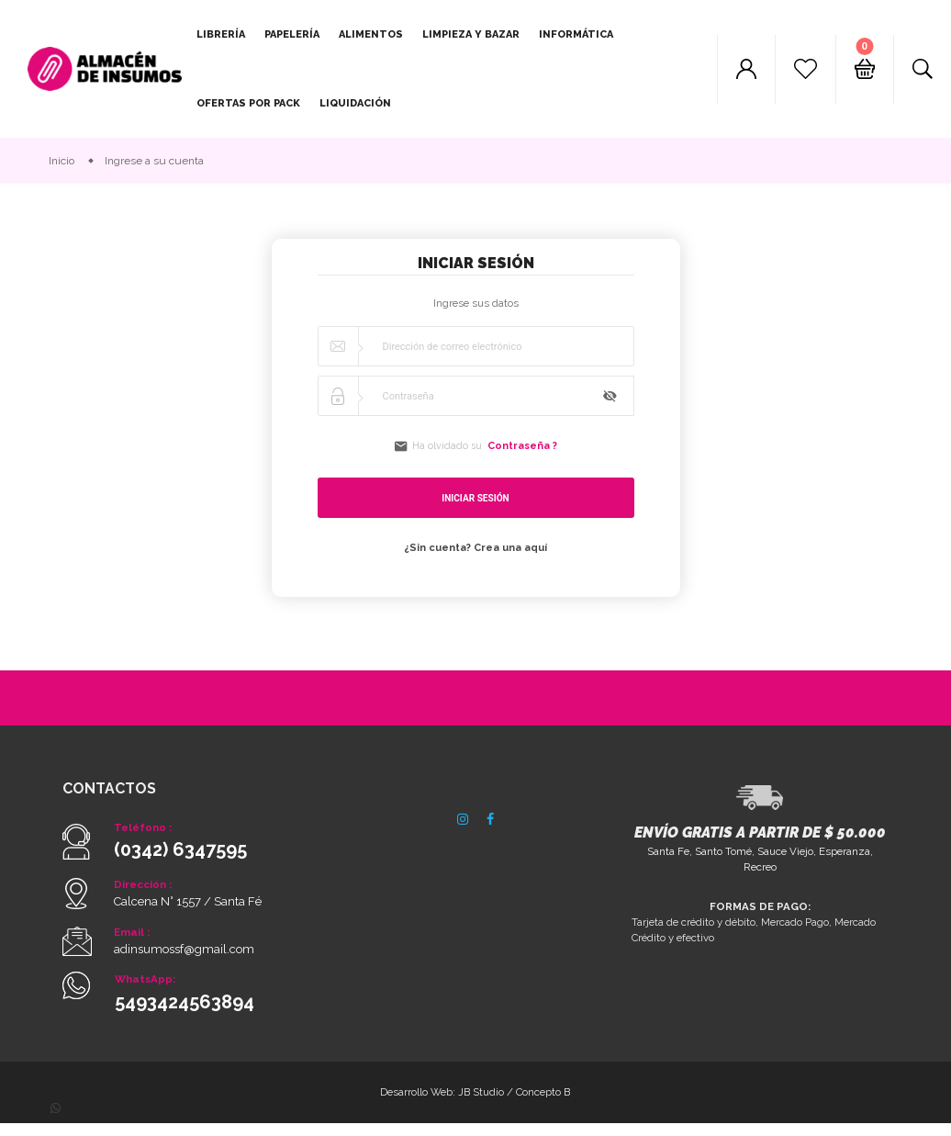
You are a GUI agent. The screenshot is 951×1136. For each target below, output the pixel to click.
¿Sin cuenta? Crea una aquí (475, 550)
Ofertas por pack (248, 103)
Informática (576, 34)
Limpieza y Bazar (471, 34)
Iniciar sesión (475, 500)
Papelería (291, 34)
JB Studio (483, 1103)
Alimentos (371, 34)
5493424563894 (184, 1012)
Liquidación (355, 103)
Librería (220, 34)
